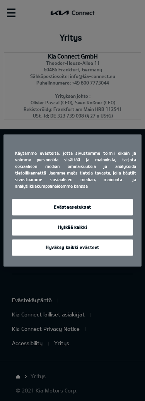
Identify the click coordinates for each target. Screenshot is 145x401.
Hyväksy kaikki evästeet (72, 247)
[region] (72, 200)
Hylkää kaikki (72, 227)
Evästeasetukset (72, 207)
